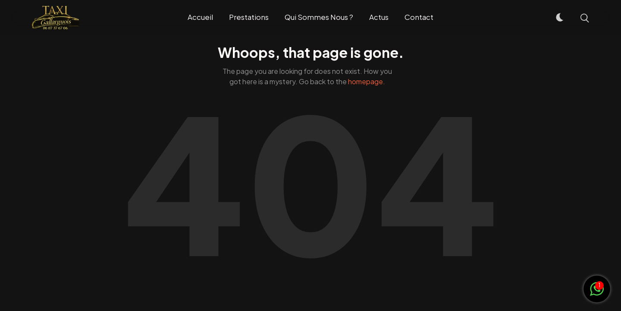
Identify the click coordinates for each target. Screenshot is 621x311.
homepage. (366, 81)
